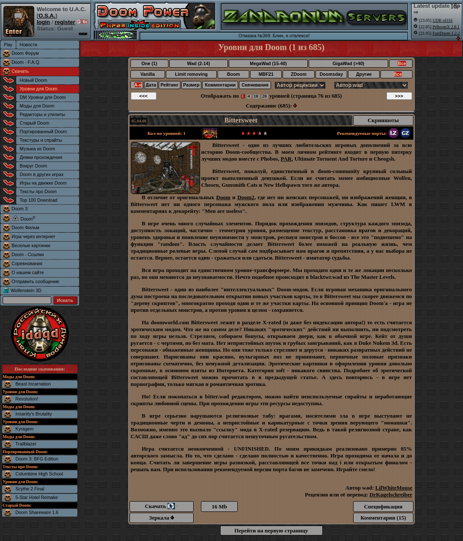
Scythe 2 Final (29, 488)
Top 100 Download (38, 200)
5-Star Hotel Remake (36, 497)
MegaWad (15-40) (268, 63)
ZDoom (299, 74)
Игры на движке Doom (43, 182)
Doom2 (245, 197)
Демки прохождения (41, 157)
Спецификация (383, 506)
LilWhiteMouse (394, 487)
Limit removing (191, 74)
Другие (364, 74)
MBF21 (266, 74)
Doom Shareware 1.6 (37, 512)
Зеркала (161, 517)
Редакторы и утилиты (42, 114)
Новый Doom (33, 80)
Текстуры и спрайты (41, 140)
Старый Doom (34, 123)
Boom (233, 74)
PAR (286, 158)
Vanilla (147, 74)
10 (256, 96)
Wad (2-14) (198, 63)
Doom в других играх (42, 174)
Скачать (20, 71)
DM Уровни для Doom (43, 97)
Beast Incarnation (33, 383)
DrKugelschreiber (390, 494)
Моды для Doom (37, 105)
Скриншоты (383, 120)
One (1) (149, 63)
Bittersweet (240, 120)
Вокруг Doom (33, 165)
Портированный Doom (43, 131)
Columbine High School (39, 473)
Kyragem (24, 428)
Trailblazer (25, 443)
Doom (223, 197)
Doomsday (331, 74)
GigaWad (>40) (348, 63)
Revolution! (26, 398)
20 (264, 96)
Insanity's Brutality (33, 413)
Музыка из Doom (37, 148)
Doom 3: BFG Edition (37, 458)
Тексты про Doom (38, 191)
